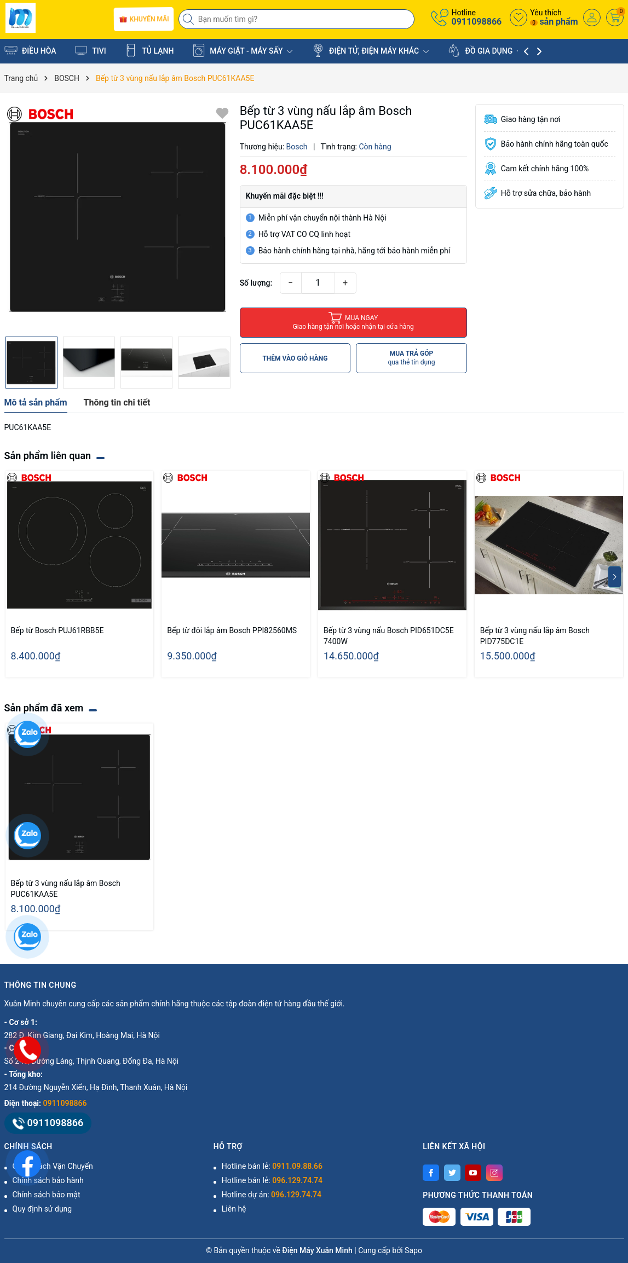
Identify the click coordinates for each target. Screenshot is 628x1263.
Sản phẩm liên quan (47, 455)
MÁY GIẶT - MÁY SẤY (242, 50)
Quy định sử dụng (42, 1208)
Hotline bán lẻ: (272, 1166)
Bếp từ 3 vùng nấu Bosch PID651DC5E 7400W (389, 636)
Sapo (413, 1250)
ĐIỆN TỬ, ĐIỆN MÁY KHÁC (370, 50)
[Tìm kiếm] (189, 19)
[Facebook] (431, 1172)
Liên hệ (234, 1208)
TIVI (90, 50)
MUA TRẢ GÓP (411, 358)
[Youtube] (473, 1172)
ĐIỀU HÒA (30, 50)
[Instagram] (494, 1172)
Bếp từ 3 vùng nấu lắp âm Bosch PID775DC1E (535, 636)
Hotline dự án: (271, 1194)
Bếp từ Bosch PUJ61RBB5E (57, 630)
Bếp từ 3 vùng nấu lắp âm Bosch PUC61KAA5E (65, 889)
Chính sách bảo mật (46, 1194)
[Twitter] (452, 1172)
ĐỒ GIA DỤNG (485, 50)
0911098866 (476, 21)
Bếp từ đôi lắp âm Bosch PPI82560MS (232, 630)
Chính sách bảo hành (48, 1180)
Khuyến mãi (143, 19)
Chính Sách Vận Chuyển (53, 1166)
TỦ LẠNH (149, 50)
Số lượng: (256, 283)
